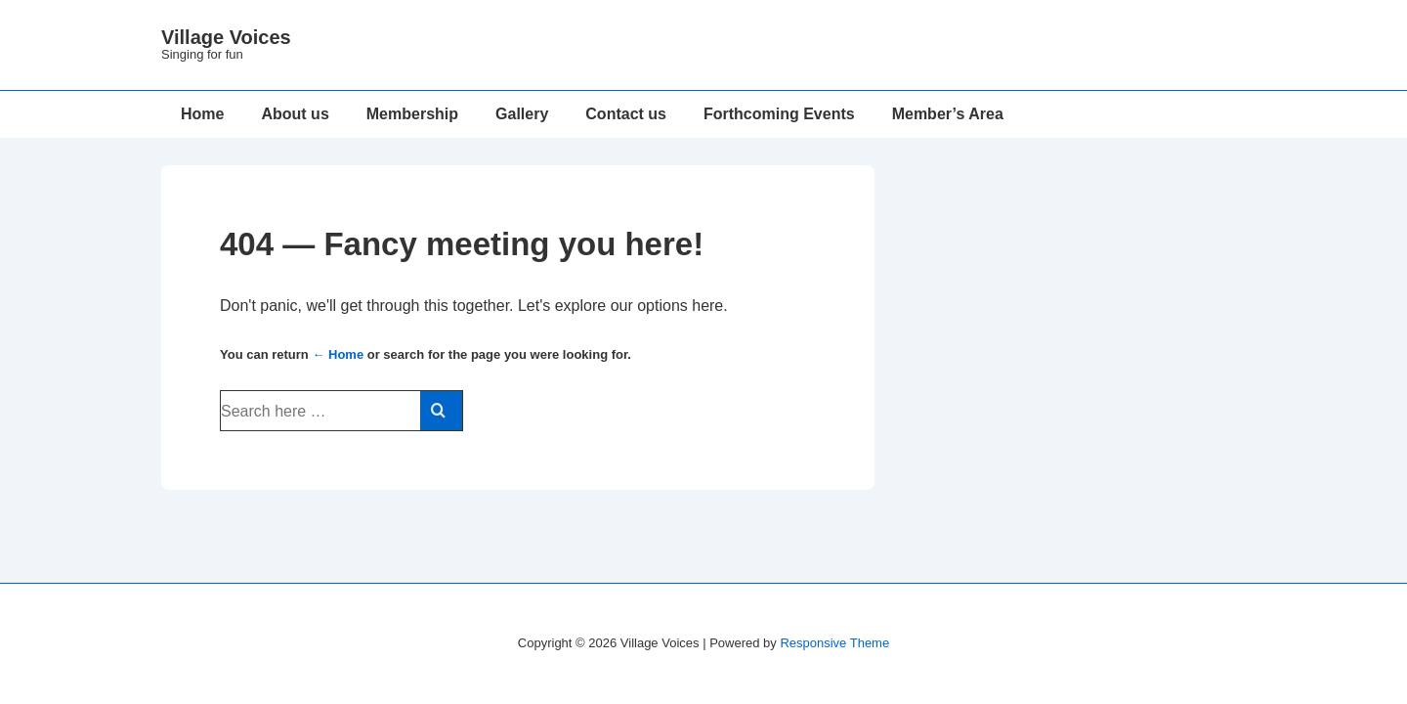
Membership (412, 114)
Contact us (625, 114)
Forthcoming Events (779, 114)
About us (294, 114)
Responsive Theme (834, 643)
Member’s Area (947, 114)
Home (202, 114)
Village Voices (226, 37)
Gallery (521, 114)
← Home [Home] (337, 354)
